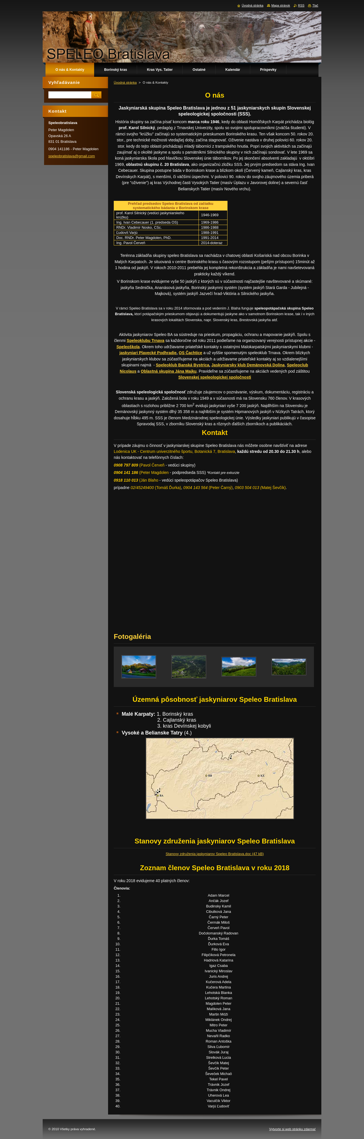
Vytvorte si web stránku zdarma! (292, 1129)
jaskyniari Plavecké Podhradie (148, 352)
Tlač (315, 5)
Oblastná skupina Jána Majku (169, 371)
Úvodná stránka (125, 82)
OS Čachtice (190, 352)
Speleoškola (128, 346)
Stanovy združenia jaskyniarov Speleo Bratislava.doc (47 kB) (215, 854)
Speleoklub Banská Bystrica (182, 365)
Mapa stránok (280, 5)
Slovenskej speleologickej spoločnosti (214, 377)
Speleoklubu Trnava (145, 340)
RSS (301, 5)
